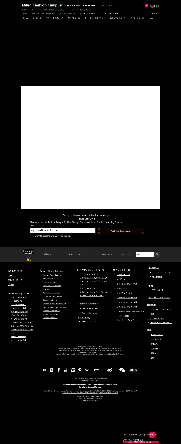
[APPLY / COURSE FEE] (108, 5)
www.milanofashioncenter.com (92, 354)
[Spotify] (44, 370)
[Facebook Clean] (59, 370)
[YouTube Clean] (66, 370)
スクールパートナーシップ (161, 309)
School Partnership (90, 308)
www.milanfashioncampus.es (91, 348)
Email (33, 225)
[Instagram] (146, 5)
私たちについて (157, 335)
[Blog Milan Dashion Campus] (51, 370)
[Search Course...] (142, 254)
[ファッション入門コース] (68, 13)
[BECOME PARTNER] (111, 13)
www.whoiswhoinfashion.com (114, 354)
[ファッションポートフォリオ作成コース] (51, 13)
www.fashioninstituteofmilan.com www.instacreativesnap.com (99, 350)
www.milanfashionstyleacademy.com (68, 354)
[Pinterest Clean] (80, 370)
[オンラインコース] (29, 13)
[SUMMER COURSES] (29, 9)
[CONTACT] (153, 13)
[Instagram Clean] (73, 370)
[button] (56, 18)
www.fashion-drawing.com (68, 350)
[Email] (62, 230)
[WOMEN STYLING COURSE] (89, 13)
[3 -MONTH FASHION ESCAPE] (52, 10)
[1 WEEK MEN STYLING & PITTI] (82, 10)
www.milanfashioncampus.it (111, 348)
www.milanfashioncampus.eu (69, 348)
